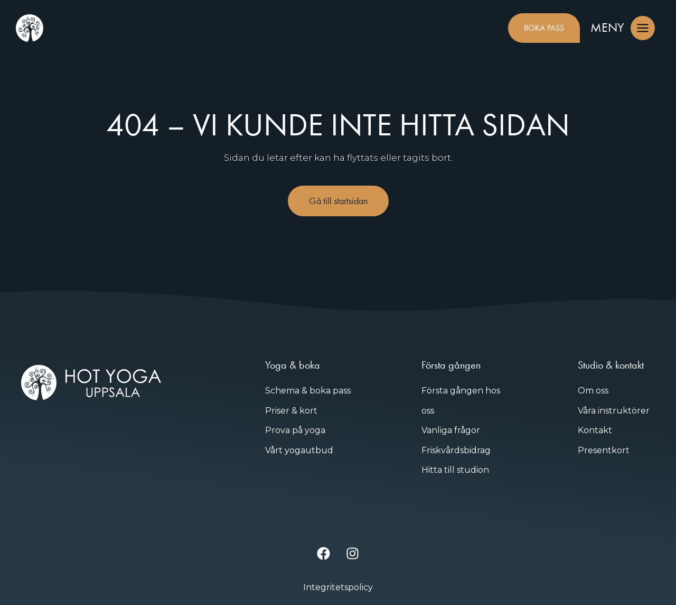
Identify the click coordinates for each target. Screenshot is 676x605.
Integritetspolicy (338, 587)
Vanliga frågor (450, 430)
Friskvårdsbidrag (456, 450)
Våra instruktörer (614, 411)
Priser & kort (291, 411)
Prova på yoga (295, 430)
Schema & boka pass (308, 391)
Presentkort (604, 450)
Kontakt (595, 430)
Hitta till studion (455, 470)
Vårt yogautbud (299, 450)
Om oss (593, 391)
